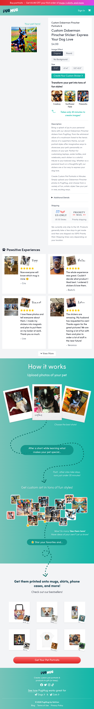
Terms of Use (43, 705)
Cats (54, 694)
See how (33, 690)
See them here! (77, 531)
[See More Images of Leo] (74, 612)
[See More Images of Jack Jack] (19, 612)
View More (47, 353)
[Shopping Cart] (89, 10)
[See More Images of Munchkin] (47, 639)
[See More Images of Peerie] (19, 639)
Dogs (40, 694)
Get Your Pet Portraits (47, 660)
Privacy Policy (57, 705)
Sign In (81, 10)
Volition (55, 702)
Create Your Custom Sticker (68, 75)
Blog (33, 705)
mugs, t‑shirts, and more (71, 2)
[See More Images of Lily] (74, 639)
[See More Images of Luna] (47, 612)
